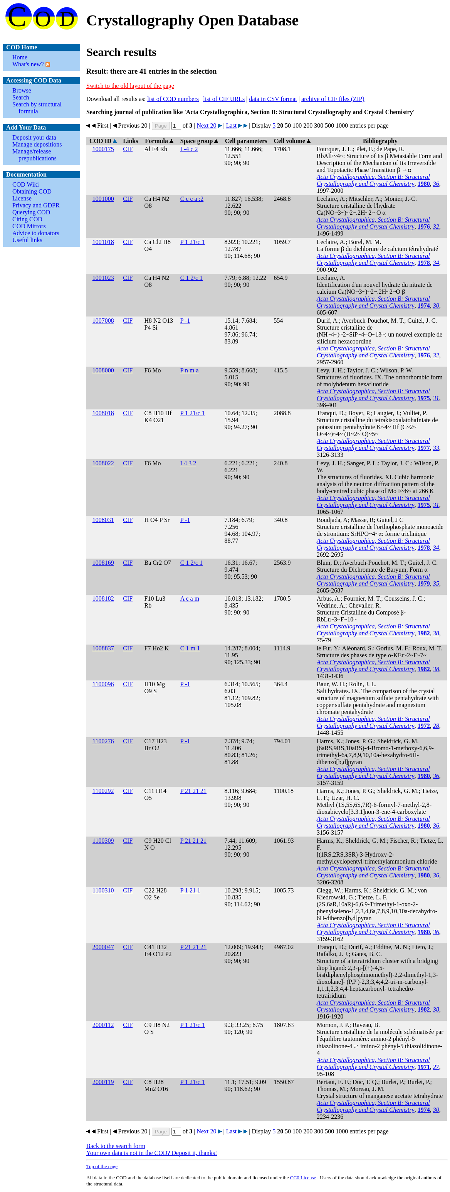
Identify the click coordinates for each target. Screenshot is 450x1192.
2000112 (103, 1025)
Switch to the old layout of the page (130, 85)
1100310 (103, 890)
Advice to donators (35, 233)
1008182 (103, 598)
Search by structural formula (37, 107)
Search (20, 97)
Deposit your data (34, 137)
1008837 (103, 648)
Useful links (27, 240)
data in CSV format (273, 99)
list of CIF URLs (224, 99)
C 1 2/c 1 (191, 277)
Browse (21, 90)
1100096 (103, 684)
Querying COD (31, 212)
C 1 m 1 (190, 648)
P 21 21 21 (193, 791)
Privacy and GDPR (36, 205)
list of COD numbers (173, 99)
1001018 (103, 242)
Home (19, 57)
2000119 (103, 1082)
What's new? (28, 64)
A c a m (189, 598)
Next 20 (206, 125)
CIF (128, 149)
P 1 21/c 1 (192, 242)
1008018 (103, 413)
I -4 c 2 (189, 149)
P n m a (189, 370)
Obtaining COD (32, 191)
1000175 (103, 149)
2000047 (103, 947)
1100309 (103, 840)
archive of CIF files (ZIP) (332, 99)
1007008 (103, 320)
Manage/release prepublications (34, 155)
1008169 (103, 562)
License (22, 198)
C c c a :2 (191, 198)
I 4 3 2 (188, 463)
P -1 (185, 320)
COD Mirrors (29, 226)
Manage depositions (37, 144)
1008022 (103, 463)
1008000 (103, 370)
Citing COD (27, 219)
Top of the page (102, 1166)
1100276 (103, 741)
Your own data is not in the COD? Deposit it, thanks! (151, 1153)
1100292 (103, 791)
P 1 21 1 (190, 890)
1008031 (103, 520)
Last (231, 125)
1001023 (103, 277)
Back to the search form (115, 1146)
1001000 (103, 198)
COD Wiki (25, 184)
